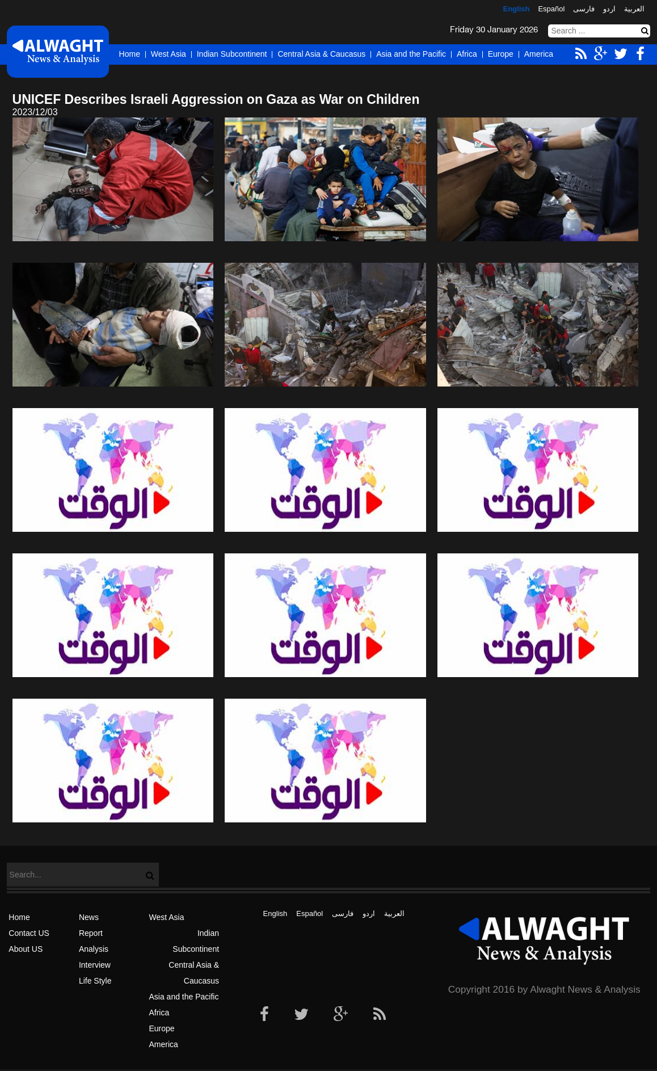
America (538, 53)
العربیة (634, 9)
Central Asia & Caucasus (321, 53)
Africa (467, 53)
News (89, 917)
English (516, 9)
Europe (500, 53)
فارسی (584, 9)
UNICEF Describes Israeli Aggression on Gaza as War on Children (216, 99)
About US (26, 949)
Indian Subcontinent (232, 53)
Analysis (93, 949)
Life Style (95, 980)
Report (91, 933)
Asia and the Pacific (411, 53)
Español (551, 9)
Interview (95, 964)
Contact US (29, 933)
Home (129, 53)
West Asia (168, 53)
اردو (609, 9)
